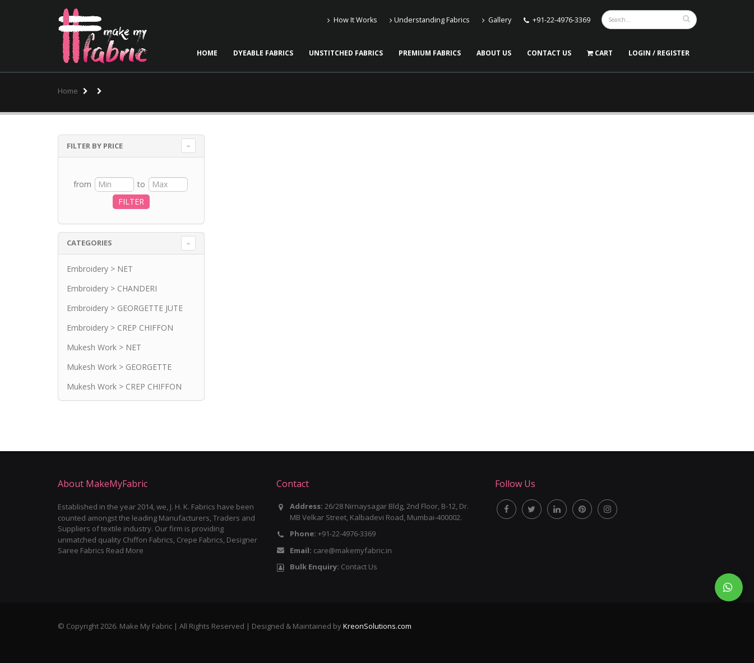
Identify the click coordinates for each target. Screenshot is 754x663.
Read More (125, 550)
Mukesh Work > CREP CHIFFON (124, 386)
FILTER (131, 201)
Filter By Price (95, 146)
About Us (494, 53)
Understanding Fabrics (430, 20)
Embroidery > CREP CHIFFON (120, 327)
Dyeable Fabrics (263, 53)
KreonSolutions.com (377, 626)
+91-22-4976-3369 (561, 20)
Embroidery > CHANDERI (112, 288)
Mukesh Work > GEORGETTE (119, 366)
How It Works (352, 20)
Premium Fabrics (430, 53)
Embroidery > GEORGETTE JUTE (125, 308)
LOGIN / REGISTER (659, 53)
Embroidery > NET (100, 268)
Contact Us (549, 53)
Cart (600, 53)
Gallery (496, 20)
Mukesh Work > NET (104, 347)
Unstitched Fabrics (346, 53)
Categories (89, 243)
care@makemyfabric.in (352, 550)
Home (207, 53)
